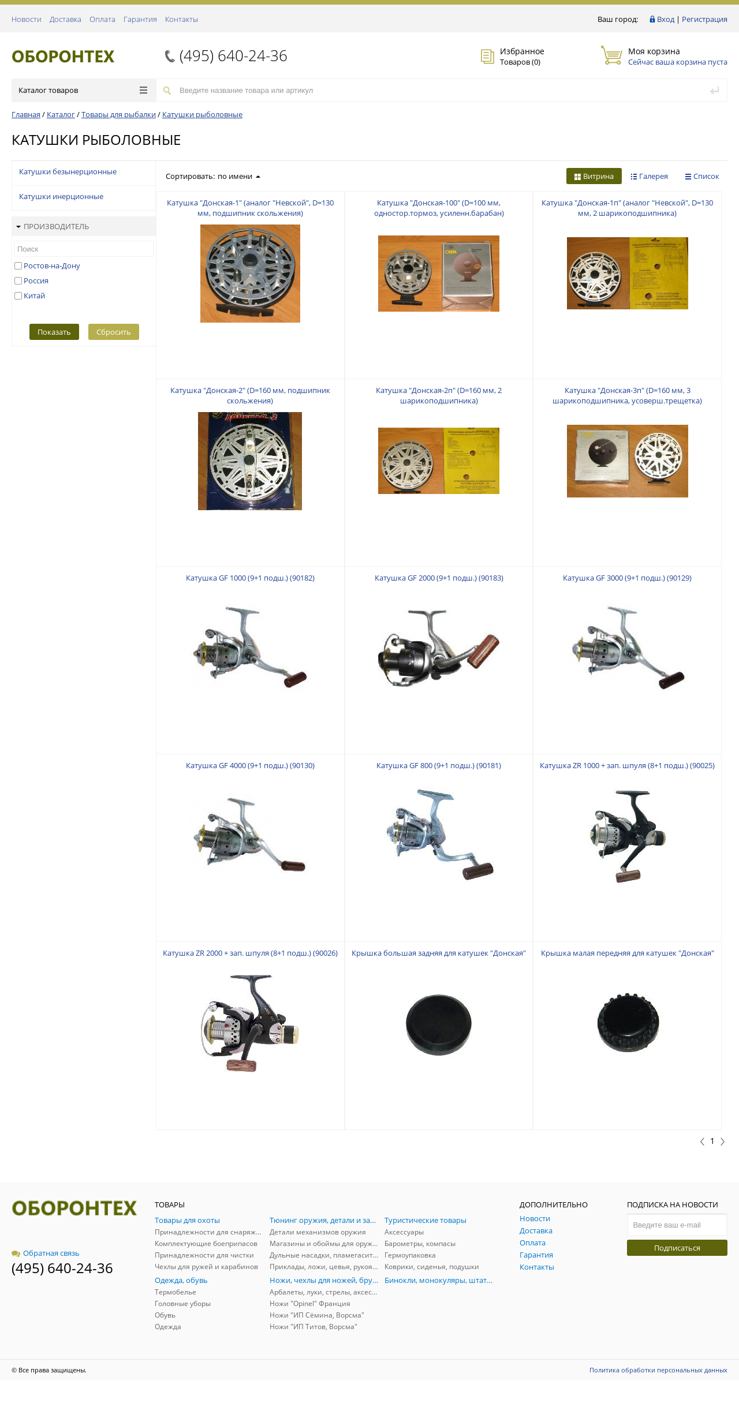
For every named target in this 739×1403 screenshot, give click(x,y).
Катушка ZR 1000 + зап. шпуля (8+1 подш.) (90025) (627, 765)
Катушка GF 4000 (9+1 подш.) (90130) (250, 765)
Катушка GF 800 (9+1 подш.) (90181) (438, 765)
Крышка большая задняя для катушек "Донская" (439, 953)
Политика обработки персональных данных (658, 1369)
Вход (665, 19)
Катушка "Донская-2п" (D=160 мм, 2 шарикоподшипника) (439, 395)
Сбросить (113, 332)
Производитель (52, 226)
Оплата (102, 19)
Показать (54, 332)
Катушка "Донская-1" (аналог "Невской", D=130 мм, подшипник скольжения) (250, 207)
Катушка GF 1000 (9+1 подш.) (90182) (250, 578)
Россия (36, 280)
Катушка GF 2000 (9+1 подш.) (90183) (439, 578)
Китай (34, 295)
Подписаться (677, 1248)
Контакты (181, 19)
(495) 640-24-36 (234, 55)
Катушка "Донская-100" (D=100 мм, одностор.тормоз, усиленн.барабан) (439, 207)
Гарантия (140, 19)
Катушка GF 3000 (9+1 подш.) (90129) (627, 578)
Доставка (65, 19)
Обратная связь (46, 1253)
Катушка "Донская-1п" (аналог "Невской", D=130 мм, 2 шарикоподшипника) (627, 207)
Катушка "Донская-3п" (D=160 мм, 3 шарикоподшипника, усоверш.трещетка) (627, 395)
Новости (27, 19)
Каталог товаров (82, 90)
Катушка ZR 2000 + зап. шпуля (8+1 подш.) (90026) (250, 953)
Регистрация (704, 19)
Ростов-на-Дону (52, 265)
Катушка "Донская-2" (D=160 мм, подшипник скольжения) (250, 395)
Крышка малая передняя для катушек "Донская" (627, 953)
